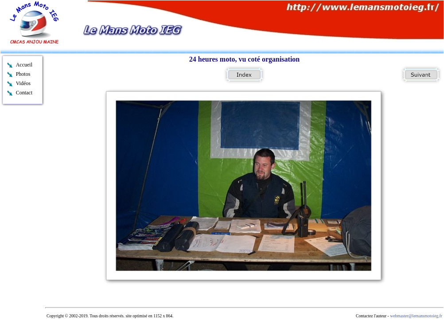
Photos (23, 74)
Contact (24, 93)
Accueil (24, 65)
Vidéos (23, 83)
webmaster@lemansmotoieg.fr (416, 315)
